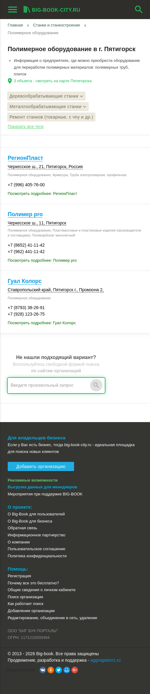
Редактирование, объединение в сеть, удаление (52, 617)
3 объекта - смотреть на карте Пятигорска (53, 81)
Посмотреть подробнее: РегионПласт (42, 193)
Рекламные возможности (33, 480)
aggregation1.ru (105, 660)
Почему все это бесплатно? (33, 583)
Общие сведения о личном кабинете (42, 589)
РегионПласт (25, 158)
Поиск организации (25, 597)
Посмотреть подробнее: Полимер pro (42, 260)
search (139, 9)
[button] (42, 670)
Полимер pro (25, 214)
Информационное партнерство (36, 535)
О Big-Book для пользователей (36, 514)
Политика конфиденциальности (37, 556)
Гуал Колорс (24, 281)
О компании (19, 542)
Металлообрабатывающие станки (48, 106)
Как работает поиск (25, 603)
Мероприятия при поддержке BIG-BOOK (45, 494)
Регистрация (19, 576)
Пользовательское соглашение (36, 549)
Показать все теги (25, 126)
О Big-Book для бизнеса (30, 521)
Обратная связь (22, 528)
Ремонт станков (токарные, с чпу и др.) (51, 117)
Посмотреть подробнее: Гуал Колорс (42, 323)
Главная (15, 25)
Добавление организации (31, 610)
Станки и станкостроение (56, 25)
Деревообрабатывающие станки (46, 96)
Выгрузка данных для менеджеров (42, 487)
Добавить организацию (40, 466)
